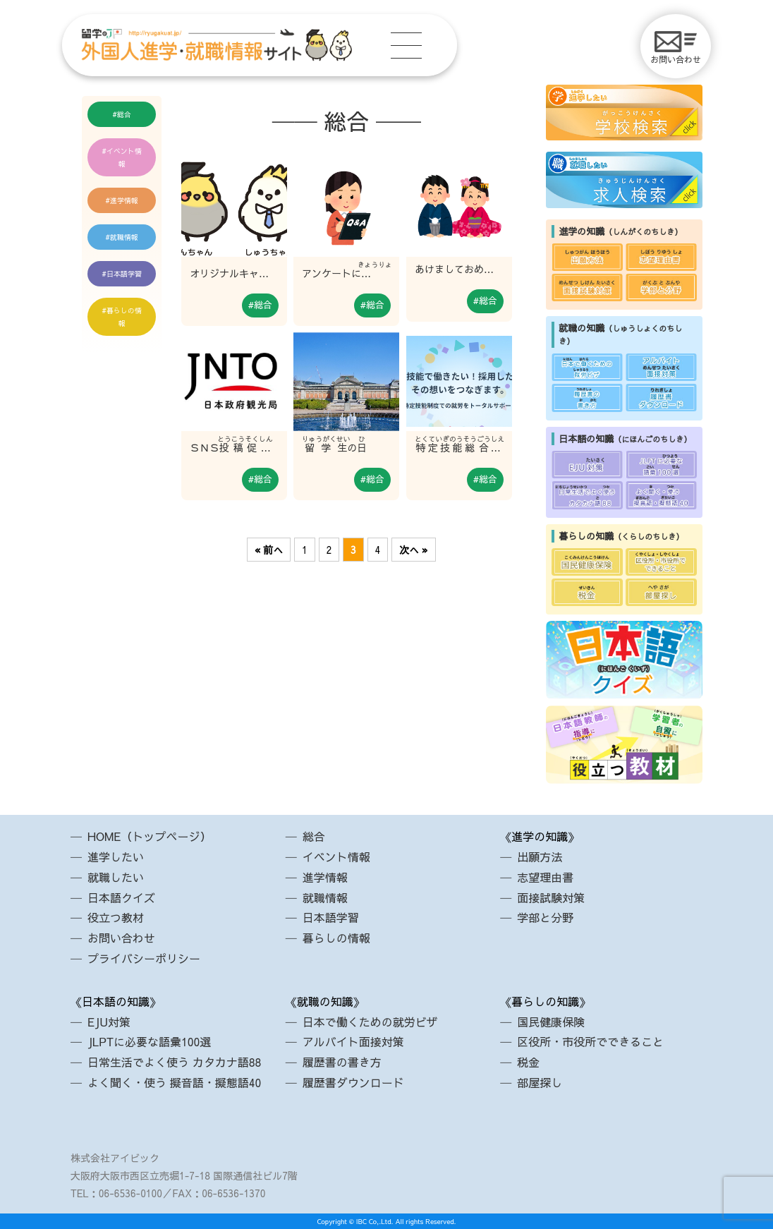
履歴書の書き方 (342, 1062)
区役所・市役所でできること (590, 1041)
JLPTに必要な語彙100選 (149, 1041)
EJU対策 (108, 1021)
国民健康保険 (551, 1021)
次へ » (413, 550)
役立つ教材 (115, 917)
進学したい (115, 856)
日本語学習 (124, 274)
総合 (124, 114)
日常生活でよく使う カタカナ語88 (174, 1062)
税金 (528, 1062)
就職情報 (124, 237)
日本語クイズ (121, 897)
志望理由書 (545, 877)
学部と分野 (545, 917)
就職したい (115, 877)
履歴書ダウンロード (353, 1082)
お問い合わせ (675, 48)
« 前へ (269, 550)
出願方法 (539, 856)
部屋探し (539, 1082)
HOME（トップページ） (149, 836)
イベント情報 (124, 157)
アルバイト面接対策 (353, 1041)
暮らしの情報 (124, 316)
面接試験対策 (551, 897)
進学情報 (124, 200)
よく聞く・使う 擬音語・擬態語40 (174, 1082)
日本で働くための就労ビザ (370, 1021)
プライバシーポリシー (143, 958)
